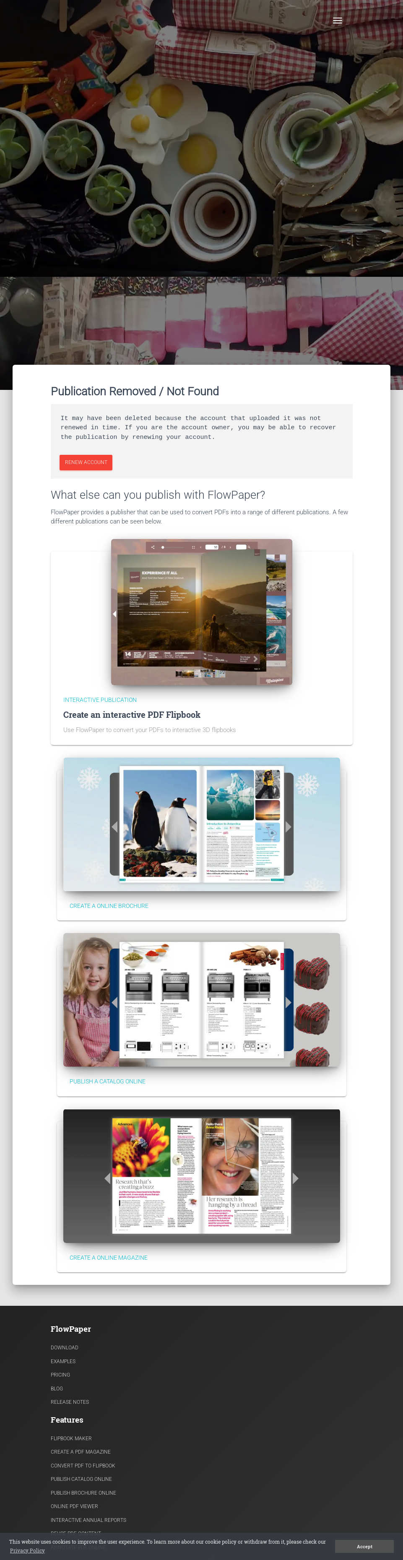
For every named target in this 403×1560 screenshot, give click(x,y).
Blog (57, 1389)
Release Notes (70, 1402)
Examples (63, 1361)
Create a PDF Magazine (81, 1452)
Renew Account (86, 462)
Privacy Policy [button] (27, 1550)
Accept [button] (364, 1547)
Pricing (60, 1375)
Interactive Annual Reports (88, 1520)
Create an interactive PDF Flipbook (131, 714)
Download (64, 1348)
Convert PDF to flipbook (83, 1466)
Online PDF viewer (74, 1506)
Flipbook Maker (71, 1438)
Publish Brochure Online (83, 1493)
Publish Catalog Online (81, 1479)
